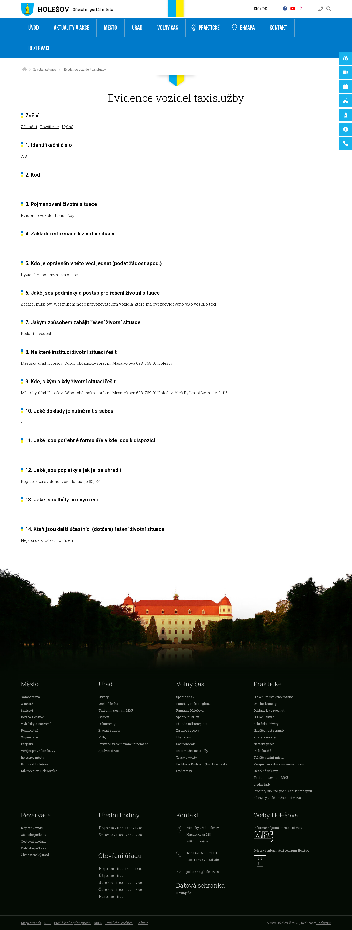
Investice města (32, 757)
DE (264, 8)
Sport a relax (185, 697)
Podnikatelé (29, 730)
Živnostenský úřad (35, 855)
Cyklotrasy (184, 771)
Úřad (137, 28)
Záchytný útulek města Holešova (277, 798)
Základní (29, 126)
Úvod (33, 28)
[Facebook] (284, 8)
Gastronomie (185, 744)
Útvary (103, 697)
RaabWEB (323, 923)
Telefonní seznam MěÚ (115, 710)
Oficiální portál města (93, 9)
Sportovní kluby (187, 717)
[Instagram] (300, 8)
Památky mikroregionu (193, 704)
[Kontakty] (320, 9)
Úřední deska (108, 704)
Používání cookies (119, 923)
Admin (143, 923)
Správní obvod (109, 751)
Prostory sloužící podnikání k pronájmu (283, 791)
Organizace (29, 737)
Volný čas (167, 28)
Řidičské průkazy (33, 848)
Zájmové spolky (187, 730)
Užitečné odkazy (266, 771)
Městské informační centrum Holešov (281, 850)
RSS (47, 923)
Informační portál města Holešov (278, 828)
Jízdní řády (262, 784)
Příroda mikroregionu (192, 724)
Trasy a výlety (186, 757)
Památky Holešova (190, 710)
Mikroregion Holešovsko (39, 771)
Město (110, 28)
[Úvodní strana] (24, 69)
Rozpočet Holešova (35, 764)
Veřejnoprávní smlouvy (38, 751)
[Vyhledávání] (328, 9)
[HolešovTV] (292, 8)
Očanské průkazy (33, 835)
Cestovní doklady (34, 841)
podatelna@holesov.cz (202, 872)
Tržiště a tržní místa (269, 757)
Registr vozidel (32, 828)
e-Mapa (243, 28)
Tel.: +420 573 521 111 (201, 853)
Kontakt (278, 28)
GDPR (98, 923)
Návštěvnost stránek (269, 730)
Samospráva (30, 697)
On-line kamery (265, 704)
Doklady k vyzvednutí (269, 710)
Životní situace (44, 69)
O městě (27, 704)
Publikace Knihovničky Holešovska (202, 764)
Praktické (205, 28)
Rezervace (39, 48)
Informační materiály (192, 751)
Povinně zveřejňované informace (123, 744)
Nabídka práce (264, 744)
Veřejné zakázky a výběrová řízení (279, 764)
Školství (27, 710)
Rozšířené (49, 126)
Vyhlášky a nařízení (36, 724)
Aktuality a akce (71, 28)
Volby (102, 737)
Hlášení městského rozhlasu (274, 697)
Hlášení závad (264, 717)
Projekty (27, 744)
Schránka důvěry (266, 724)
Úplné (67, 126)
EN (256, 8)
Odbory (103, 717)
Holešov (53, 9)
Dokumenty (107, 724)
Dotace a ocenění (33, 717)
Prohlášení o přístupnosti (72, 923)
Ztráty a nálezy (265, 737)
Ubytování (183, 737)
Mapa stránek (31, 923)
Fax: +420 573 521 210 (202, 860)
